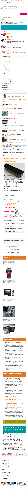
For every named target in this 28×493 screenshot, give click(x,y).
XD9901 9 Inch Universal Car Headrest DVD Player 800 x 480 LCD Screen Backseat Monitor (9, 281)
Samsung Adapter (5, 479)
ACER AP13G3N (5, 466)
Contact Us (4, 469)
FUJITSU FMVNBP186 (6, 464)
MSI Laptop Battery (5, 85)
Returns (14, 2)
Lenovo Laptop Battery (6, 75)
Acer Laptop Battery (5, 58)
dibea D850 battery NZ (12, 220)
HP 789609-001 (5, 458)
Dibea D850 (17, 146)
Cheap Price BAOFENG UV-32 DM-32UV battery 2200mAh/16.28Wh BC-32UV (12, 445)
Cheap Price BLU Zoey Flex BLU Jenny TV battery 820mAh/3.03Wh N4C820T (13, 448)
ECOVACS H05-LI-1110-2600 (18, 117)
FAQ (21, 488)
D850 (7, 233)
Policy (18, 488)
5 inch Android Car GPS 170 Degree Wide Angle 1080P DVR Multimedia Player (9, 319)
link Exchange (5, 470)
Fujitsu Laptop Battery (6, 67)
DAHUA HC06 (12, 99)
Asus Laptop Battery (6, 63)
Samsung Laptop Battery (6, 77)
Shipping (19, 2)
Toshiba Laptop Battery (6, 81)
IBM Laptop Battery (5, 73)
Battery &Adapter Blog (6, 472)
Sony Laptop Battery (6, 79)
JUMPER (10, 130)
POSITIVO (10, 139)
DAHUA (10, 96)
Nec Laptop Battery (5, 87)
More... (8, 37)
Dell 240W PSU (23, 16)
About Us (6, 488)
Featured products (5, 475)
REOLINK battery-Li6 (13, 125)
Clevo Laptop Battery (6, 69)
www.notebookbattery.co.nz (16, 490)
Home (4, 146)
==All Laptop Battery (6, 89)
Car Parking (4, 17)
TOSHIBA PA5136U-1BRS (7, 460)
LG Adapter (4, 476)
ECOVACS (10, 113)
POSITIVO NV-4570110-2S (14, 142)
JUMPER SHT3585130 (10, 134)
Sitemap (24, 2)
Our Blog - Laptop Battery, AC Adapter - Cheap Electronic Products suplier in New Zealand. (14, 429)
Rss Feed (4, 473)
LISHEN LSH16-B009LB (8, 108)
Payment (3, 467)
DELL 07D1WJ (5, 461)
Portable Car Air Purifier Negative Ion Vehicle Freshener (9, 300)
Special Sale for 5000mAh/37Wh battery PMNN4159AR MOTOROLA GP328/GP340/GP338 (14, 450)
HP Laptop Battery (5, 71)
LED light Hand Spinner (14, 16)
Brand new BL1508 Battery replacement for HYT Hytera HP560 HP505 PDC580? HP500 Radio (14, 443)
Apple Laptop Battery (6, 61)
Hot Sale (9, 2)
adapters (7, 22)
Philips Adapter (5, 478)
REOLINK (10, 122)
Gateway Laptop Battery (6, 83)
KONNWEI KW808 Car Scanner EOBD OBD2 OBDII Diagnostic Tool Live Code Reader (9, 262)
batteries (3, 22)
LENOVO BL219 (5, 463)
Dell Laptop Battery (5, 65)
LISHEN (10, 104)
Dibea (7, 146)
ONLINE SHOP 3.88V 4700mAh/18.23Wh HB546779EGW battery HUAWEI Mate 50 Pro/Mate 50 (14, 440)
